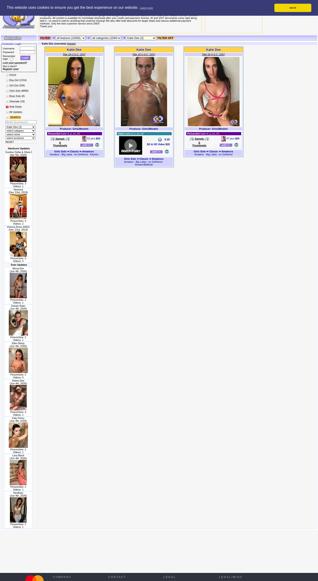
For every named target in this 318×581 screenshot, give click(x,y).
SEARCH (15, 117)
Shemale (14, 101)
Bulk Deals (15, 106)
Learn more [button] (146, 7)
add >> (86, 145)
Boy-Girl (14, 80)
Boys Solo (15, 96)
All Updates (15, 112)
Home (12, 74)
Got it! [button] (293, 7)
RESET (10, 142)
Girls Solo (15, 90)
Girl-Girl (13, 85)
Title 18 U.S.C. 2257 (74, 54)
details (71, 43)
